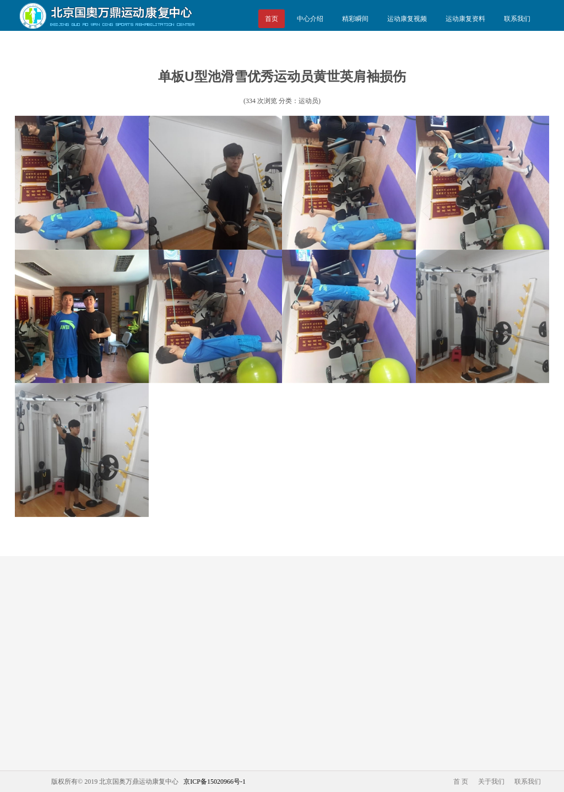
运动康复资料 (465, 19)
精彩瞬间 (355, 19)
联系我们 (517, 19)
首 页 (460, 781)
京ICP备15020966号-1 (214, 781)
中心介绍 (310, 19)
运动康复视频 (407, 19)
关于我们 (491, 781)
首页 (271, 19)
